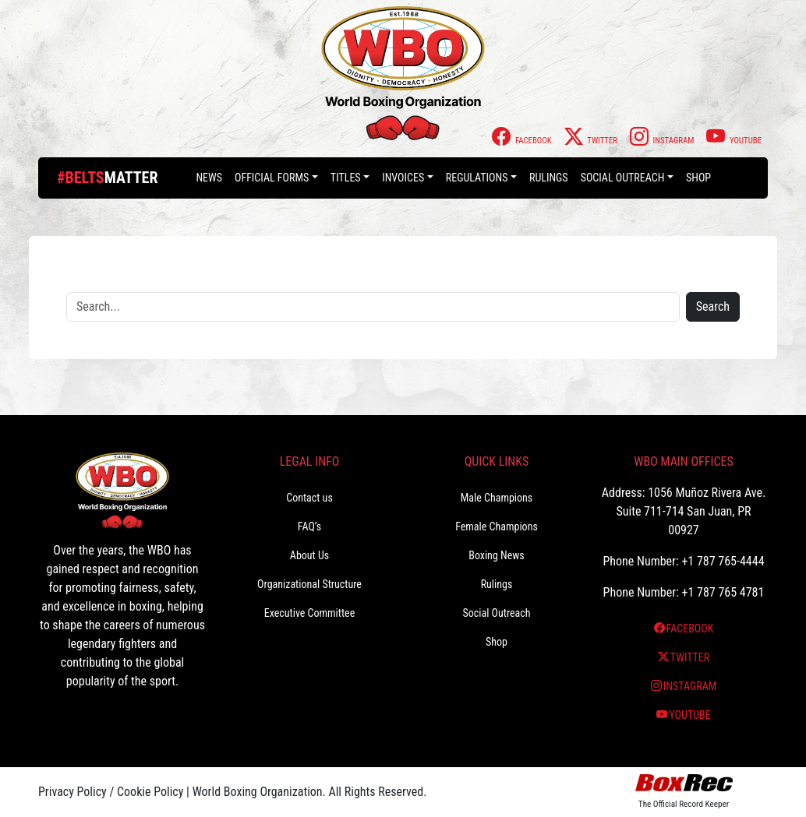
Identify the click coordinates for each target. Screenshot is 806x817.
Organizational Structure (309, 584)
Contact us (309, 497)
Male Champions (497, 497)
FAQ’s (309, 526)
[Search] (373, 307)
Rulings (548, 177)
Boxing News (496, 555)
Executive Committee (309, 613)
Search (713, 306)
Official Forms (272, 177)
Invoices (403, 177)
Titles (346, 177)
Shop (698, 177)
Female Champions (496, 526)
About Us (309, 555)
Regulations (477, 177)
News (209, 177)
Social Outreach (623, 177)
